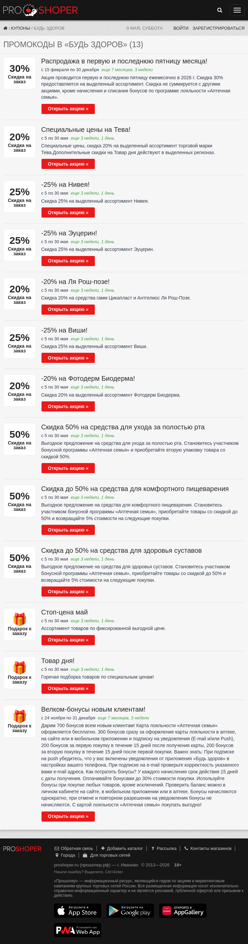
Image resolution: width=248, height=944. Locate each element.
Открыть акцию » (68, 108)
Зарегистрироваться (218, 28)
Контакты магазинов (207, 848)
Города (64, 855)
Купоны (20, 28)
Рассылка (163, 848)
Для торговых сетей (106, 855)
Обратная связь (73, 848)
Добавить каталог (121, 848)
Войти (181, 28)
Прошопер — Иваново (40, 10)
